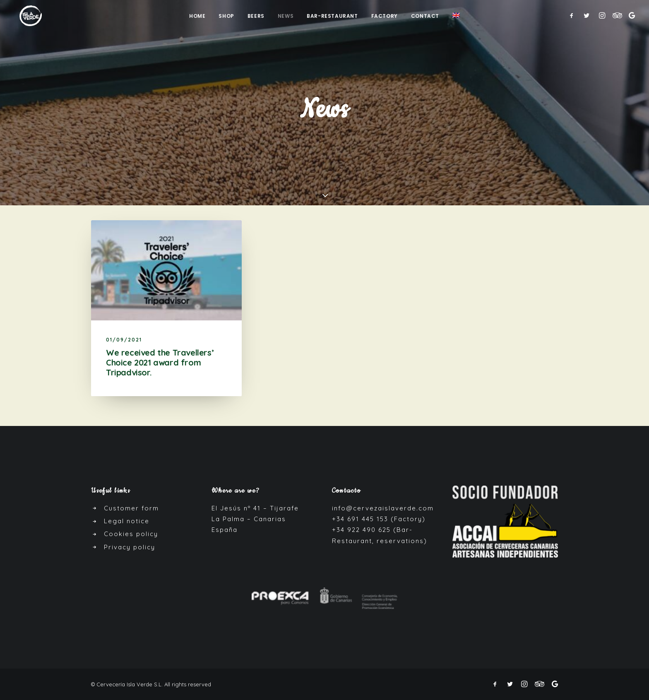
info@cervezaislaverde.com (383, 508)
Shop (226, 16)
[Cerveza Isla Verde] (26, 16)
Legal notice (126, 521)
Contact (425, 16)
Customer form (131, 508)
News (285, 16)
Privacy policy (129, 547)
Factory (384, 16)
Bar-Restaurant (332, 16)
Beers (256, 16)
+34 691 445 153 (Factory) (378, 519)
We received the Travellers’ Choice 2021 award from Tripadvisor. (160, 362)
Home (197, 16)
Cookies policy (131, 534)
